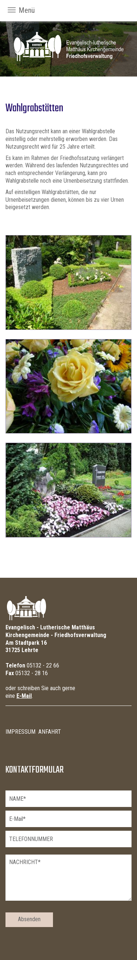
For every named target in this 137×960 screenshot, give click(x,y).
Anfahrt (49, 731)
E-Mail (24, 695)
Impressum (20, 731)
